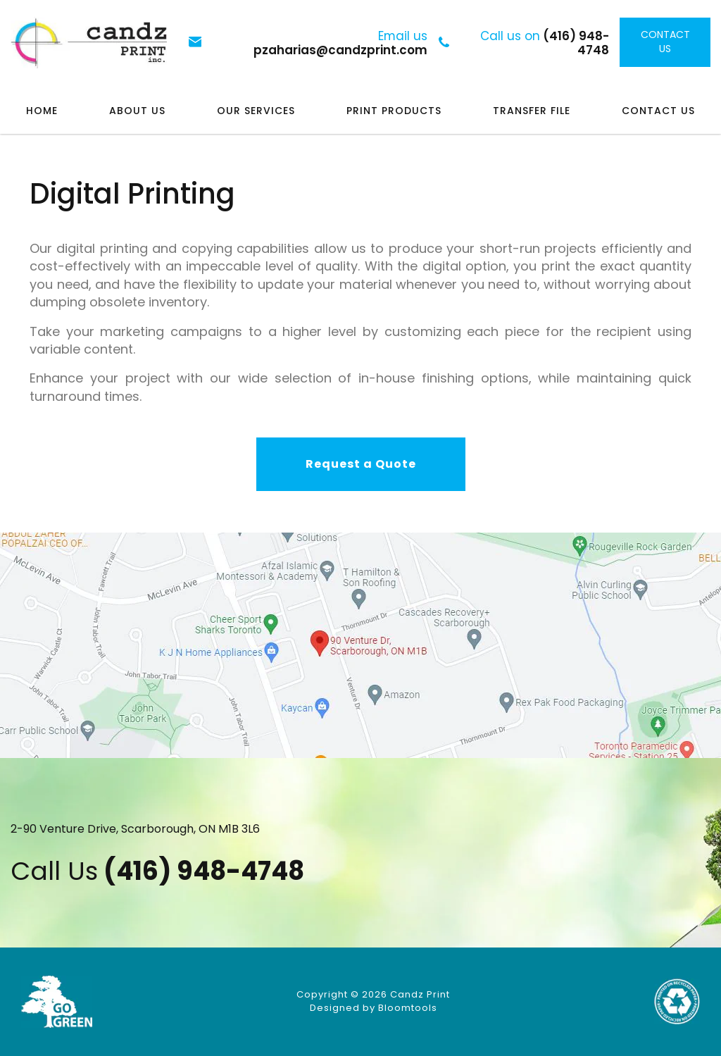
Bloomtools (407, 1007)
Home (42, 111)
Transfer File (531, 111)
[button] (360, 464)
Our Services (256, 111)
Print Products (393, 111)
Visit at (360, 645)
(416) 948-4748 (545, 42)
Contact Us (658, 111)
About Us (137, 111)
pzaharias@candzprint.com (340, 42)
